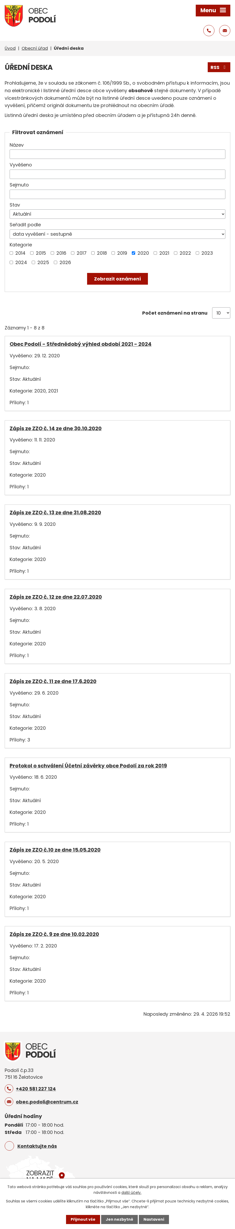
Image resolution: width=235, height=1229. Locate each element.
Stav (15, 205)
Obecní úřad (35, 48)
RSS (219, 67)
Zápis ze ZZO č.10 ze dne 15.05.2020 (55, 849)
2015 (41, 253)
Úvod (10, 48)
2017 (82, 253)
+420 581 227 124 (36, 1088)
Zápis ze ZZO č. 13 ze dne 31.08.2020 (55, 512)
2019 (122, 253)
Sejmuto (19, 185)
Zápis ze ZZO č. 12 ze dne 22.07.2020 (56, 597)
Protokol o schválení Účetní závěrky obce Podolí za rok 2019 (88, 765)
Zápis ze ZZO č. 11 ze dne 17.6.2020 (53, 681)
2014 (20, 253)
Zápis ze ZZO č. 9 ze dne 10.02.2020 (54, 934)
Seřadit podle (25, 224)
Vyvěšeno (21, 164)
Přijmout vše (83, 1219)
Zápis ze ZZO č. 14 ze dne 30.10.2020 (56, 428)
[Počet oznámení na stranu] (221, 313)
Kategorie (21, 244)
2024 (21, 262)
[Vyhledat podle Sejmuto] (117, 194)
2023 (207, 253)
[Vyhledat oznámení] (117, 279)
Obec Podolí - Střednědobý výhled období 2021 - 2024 (81, 344)
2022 (185, 253)
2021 (164, 253)
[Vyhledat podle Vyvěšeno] (117, 174)
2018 (102, 253)
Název (17, 145)
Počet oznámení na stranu (174, 313)
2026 (65, 262)
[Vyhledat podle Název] (117, 154)
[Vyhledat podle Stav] (117, 214)
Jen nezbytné (119, 1219)
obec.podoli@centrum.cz (47, 1102)
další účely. (131, 1192)
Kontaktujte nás (37, 1146)
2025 (43, 262)
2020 (143, 253)
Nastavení (153, 1219)
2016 (61, 253)
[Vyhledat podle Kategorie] (11, 253)
